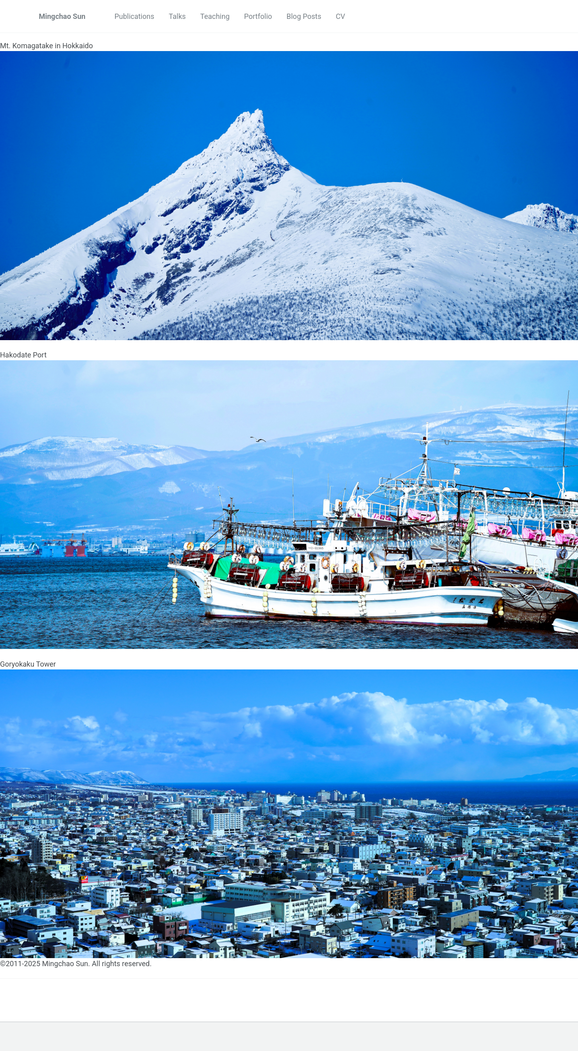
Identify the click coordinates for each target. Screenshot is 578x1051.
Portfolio (258, 16)
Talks (177, 16)
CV (340, 16)
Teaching (215, 16)
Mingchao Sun (62, 16)
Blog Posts (303, 16)
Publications (134, 16)
